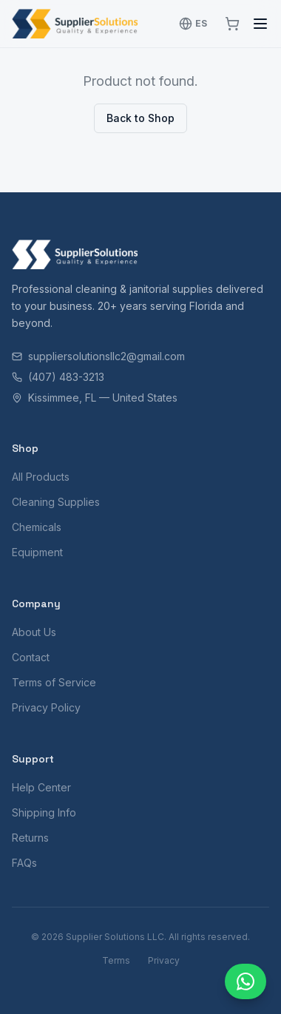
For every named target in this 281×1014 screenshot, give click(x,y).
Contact (31, 657)
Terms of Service (54, 682)
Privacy (164, 960)
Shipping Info (44, 812)
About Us (34, 632)
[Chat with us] (245, 981)
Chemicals (36, 527)
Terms (116, 960)
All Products (41, 476)
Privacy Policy (46, 707)
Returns (30, 837)
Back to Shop (140, 118)
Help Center (41, 787)
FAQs (24, 862)
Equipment (37, 552)
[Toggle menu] (260, 24)
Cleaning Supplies (56, 502)
